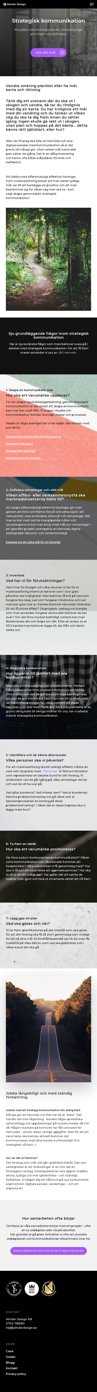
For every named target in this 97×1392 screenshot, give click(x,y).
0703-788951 (15, 1323)
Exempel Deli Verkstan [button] (20, 450)
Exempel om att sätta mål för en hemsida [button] (33, 542)
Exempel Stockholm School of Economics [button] (33, 436)
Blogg (10, 1362)
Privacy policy (16, 1374)
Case (9, 1351)
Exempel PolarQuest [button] (19, 443)
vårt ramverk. (67, 352)
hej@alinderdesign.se (21, 1327)
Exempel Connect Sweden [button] (23, 457)
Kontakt (12, 1368)
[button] (92, 4)
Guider (11, 1357)
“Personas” (50, 771)
